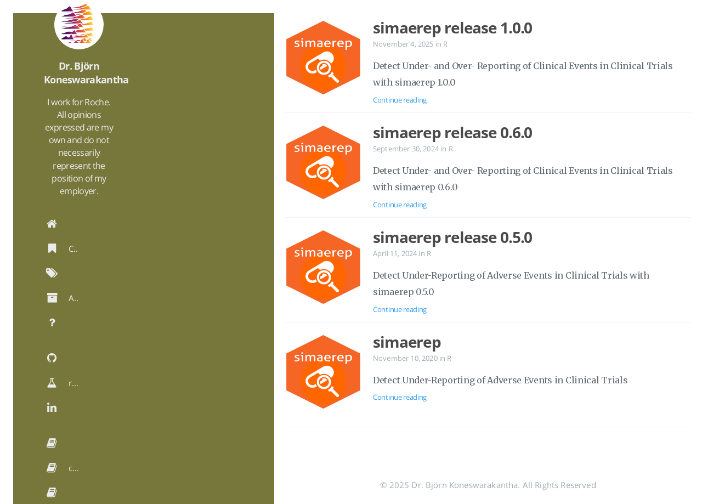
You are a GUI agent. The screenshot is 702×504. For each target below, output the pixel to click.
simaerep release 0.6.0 (452, 132)
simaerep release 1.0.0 (452, 27)
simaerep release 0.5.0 (452, 236)
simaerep (407, 341)
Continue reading (400, 100)
